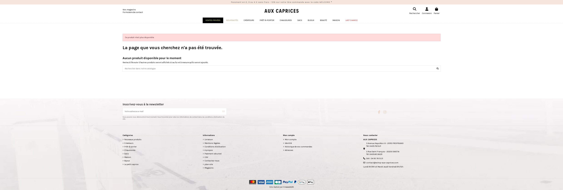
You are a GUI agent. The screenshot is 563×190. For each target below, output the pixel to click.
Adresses (289, 150)
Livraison (209, 139)
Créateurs (128, 143)
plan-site (209, 164)
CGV (206, 157)
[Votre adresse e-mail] (172, 111)
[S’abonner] (223, 111)
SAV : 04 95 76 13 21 (374, 158)
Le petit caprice (131, 164)
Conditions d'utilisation (215, 146)
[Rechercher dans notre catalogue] (438, 68)
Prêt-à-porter (130, 146)
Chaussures (129, 150)
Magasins (209, 168)
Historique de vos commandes (298, 146)
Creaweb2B (288, 187)
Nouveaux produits (132, 139)
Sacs (126, 154)
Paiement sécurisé (213, 154)
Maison (127, 157)
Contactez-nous (212, 161)
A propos (209, 150)
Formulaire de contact (133, 12)
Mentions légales (212, 143)
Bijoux (127, 161)
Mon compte (290, 139)
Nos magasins (129, 9)
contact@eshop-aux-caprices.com (382, 162)
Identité (288, 143)
